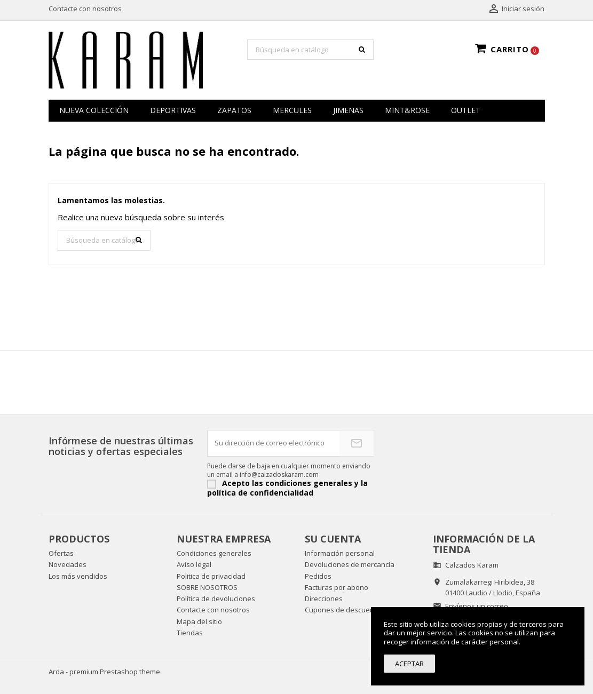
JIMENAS (348, 110)
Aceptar (409, 663)
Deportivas (173, 110)
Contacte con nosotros (85, 8)
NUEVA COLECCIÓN (94, 110)
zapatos (234, 110)
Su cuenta (333, 538)
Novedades (67, 564)
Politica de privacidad (211, 576)
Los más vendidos (78, 576)
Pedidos (318, 576)
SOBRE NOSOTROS (207, 587)
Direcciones (324, 598)
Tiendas (190, 632)
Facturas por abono (336, 587)
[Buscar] (310, 49)
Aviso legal (194, 564)
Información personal (340, 553)
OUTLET (465, 110)
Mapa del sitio (199, 621)
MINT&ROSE (407, 110)
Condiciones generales (214, 553)
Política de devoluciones (216, 598)
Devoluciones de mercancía (349, 564)
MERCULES (292, 110)
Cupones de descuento (343, 610)
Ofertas (61, 553)
